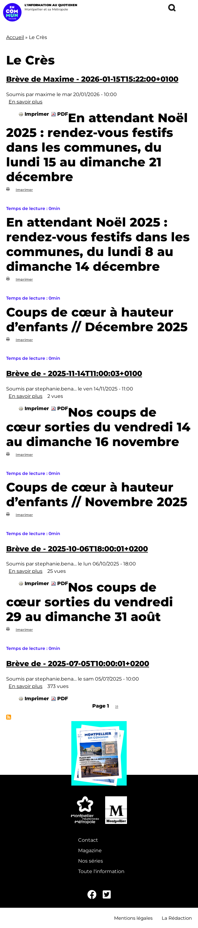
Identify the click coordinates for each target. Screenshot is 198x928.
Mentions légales (133, 918)
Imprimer (37, 114)
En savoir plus (25, 102)
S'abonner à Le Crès (8, 717)
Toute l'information (101, 871)
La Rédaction (177, 918)
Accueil (15, 37)
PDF (62, 114)
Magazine (90, 850)
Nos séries (90, 861)
